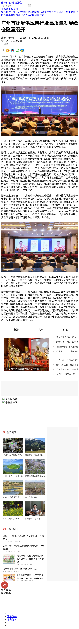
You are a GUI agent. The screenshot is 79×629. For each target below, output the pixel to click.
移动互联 (17, 2)
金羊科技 (6, 2)
